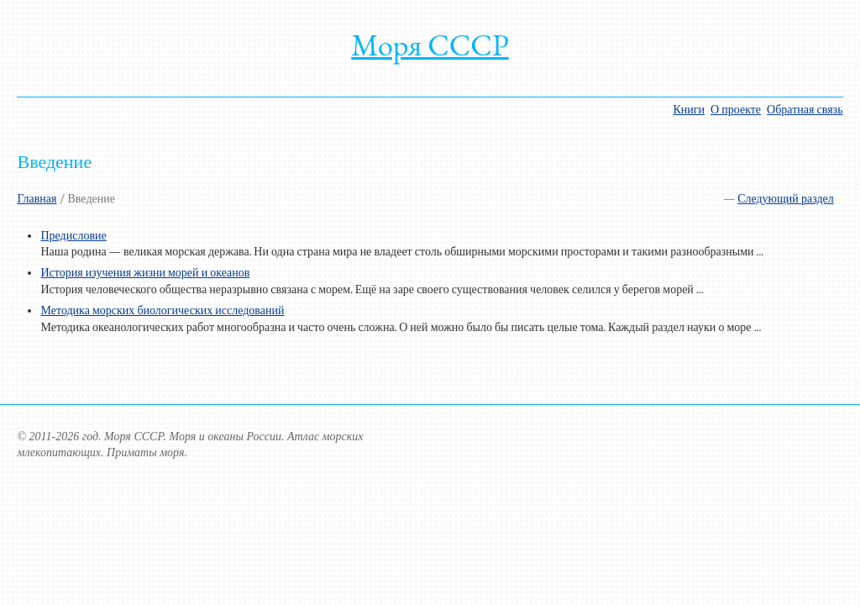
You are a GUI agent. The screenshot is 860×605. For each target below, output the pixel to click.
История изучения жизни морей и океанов (144, 273)
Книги (689, 110)
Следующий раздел (785, 199)
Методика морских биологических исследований (162, 310)
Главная (36, 199)
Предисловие (73, 236)
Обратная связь (804, 110)
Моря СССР (430, 45)
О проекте (736, 110)
